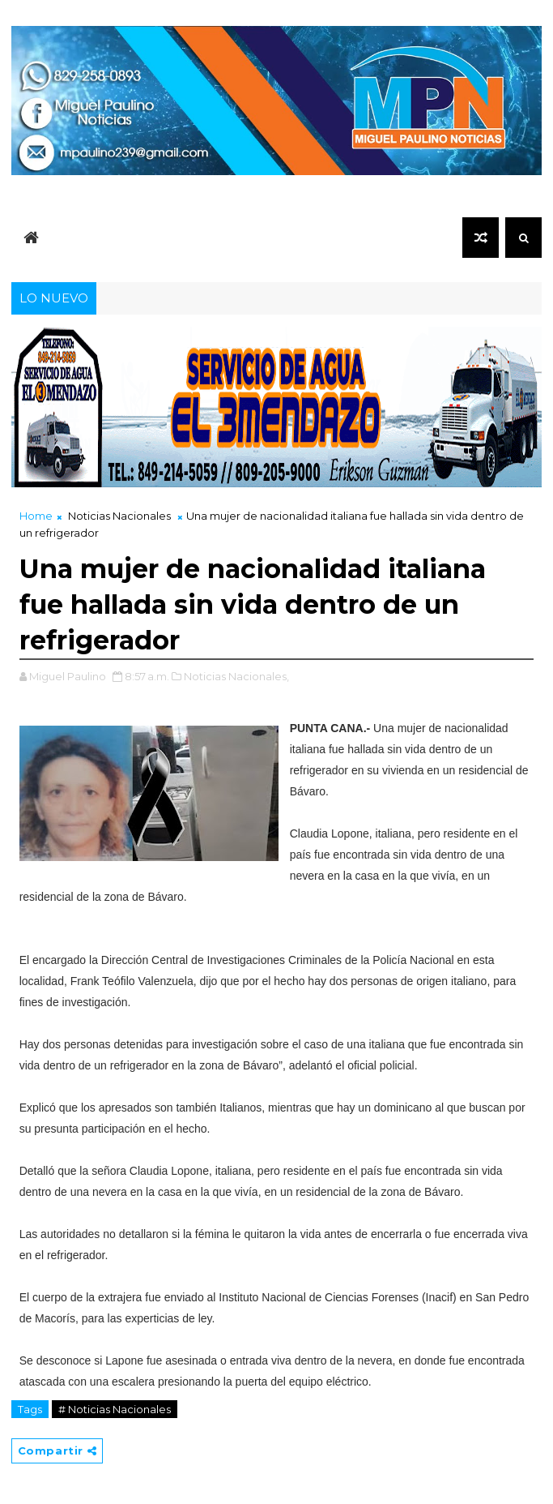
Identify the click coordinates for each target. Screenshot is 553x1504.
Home (36, 515)
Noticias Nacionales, (236, 676)
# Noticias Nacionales (114, 1409)
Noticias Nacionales (119, 515)
